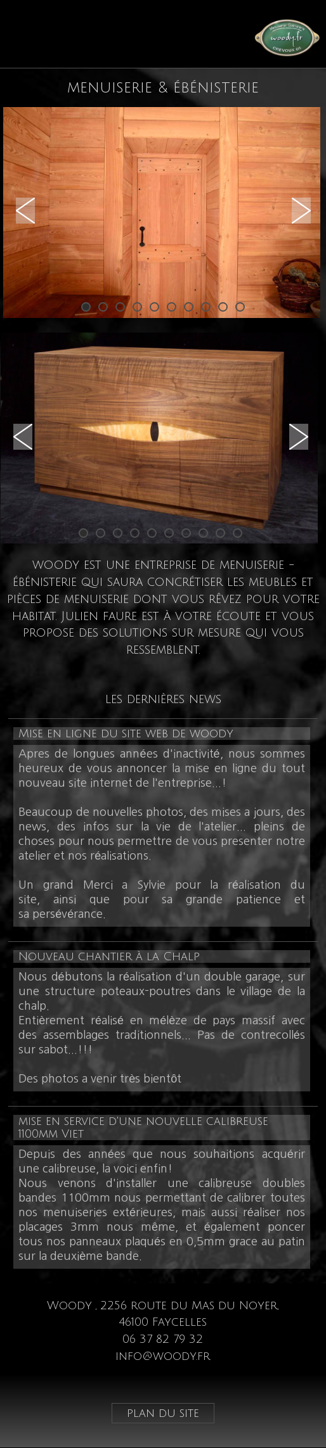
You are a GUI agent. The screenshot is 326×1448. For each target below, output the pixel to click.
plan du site (163, 1413)
